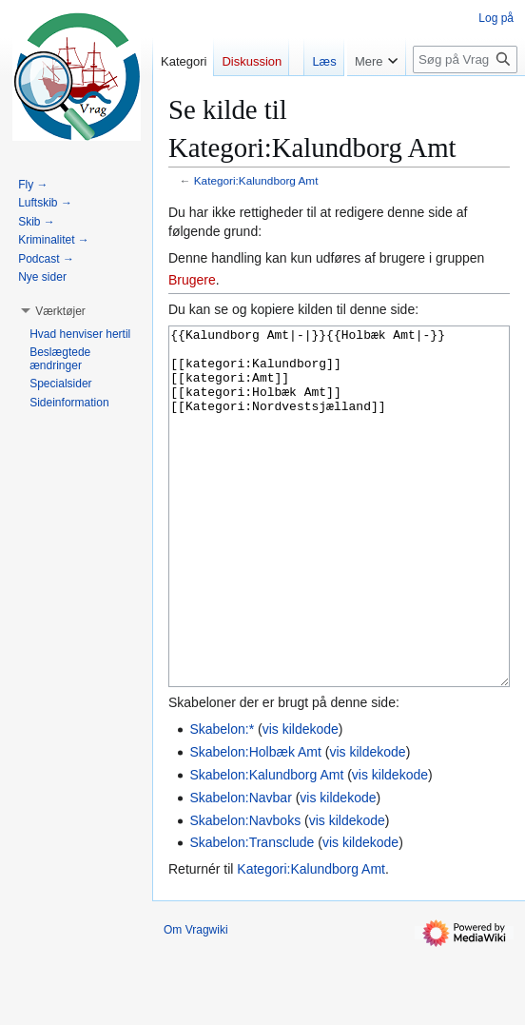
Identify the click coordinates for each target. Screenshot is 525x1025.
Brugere (192, 279)
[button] (60, 311)
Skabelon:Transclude (251, 913)
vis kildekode (300, 800)
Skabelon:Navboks (245, 891)
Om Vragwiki (196, 1001)
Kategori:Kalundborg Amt (256, 180)
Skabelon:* (221, 800)
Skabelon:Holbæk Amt (255, 823)
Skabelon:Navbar (240, 869)
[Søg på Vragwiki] (465, 97)
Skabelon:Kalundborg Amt (266, 846)
